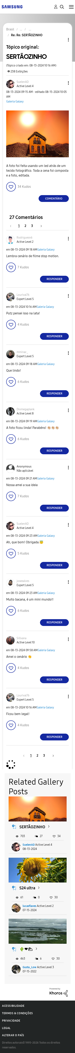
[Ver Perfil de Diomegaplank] (25, 409)
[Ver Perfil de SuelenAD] (23, 82)
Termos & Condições (17, 1013)
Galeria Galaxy (15, 101)
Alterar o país (13, 1035)
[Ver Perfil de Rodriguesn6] (24, 237)
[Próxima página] (39, 226)
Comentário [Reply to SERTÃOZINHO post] (53, 198)
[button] (62, 83)
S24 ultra (27, 888)
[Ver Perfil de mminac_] (22, 352)
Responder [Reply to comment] (54, 279)
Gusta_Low (29, 967)
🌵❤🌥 (26, 949)
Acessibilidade (13, 1006)
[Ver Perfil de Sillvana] (21, 638)
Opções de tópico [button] (61, 40)
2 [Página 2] (25, 226)
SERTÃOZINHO (32, 826)
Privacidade (11, 1020)
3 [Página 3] (32, 226)
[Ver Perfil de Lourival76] (23, 295)
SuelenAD (29, 844)
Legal (6, 1028)
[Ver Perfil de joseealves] (23, 581)
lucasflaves (29, 906)
